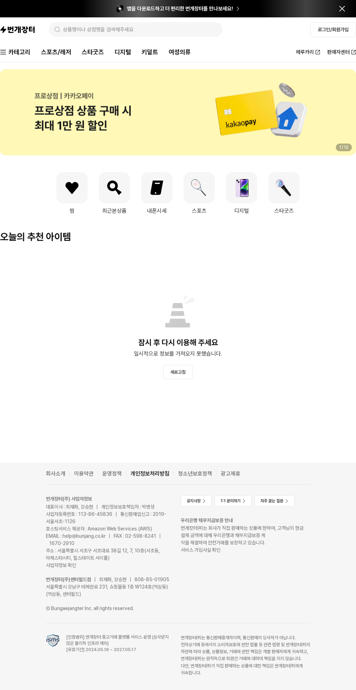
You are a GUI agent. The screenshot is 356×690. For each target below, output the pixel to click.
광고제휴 (230, 473)
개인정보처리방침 (149, 473)
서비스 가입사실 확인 (200, 550)
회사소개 (55, 473)
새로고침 (178, 372)
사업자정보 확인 (61, 565)
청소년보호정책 (195, 473)
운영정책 (112, 473)
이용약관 (84, 473)
